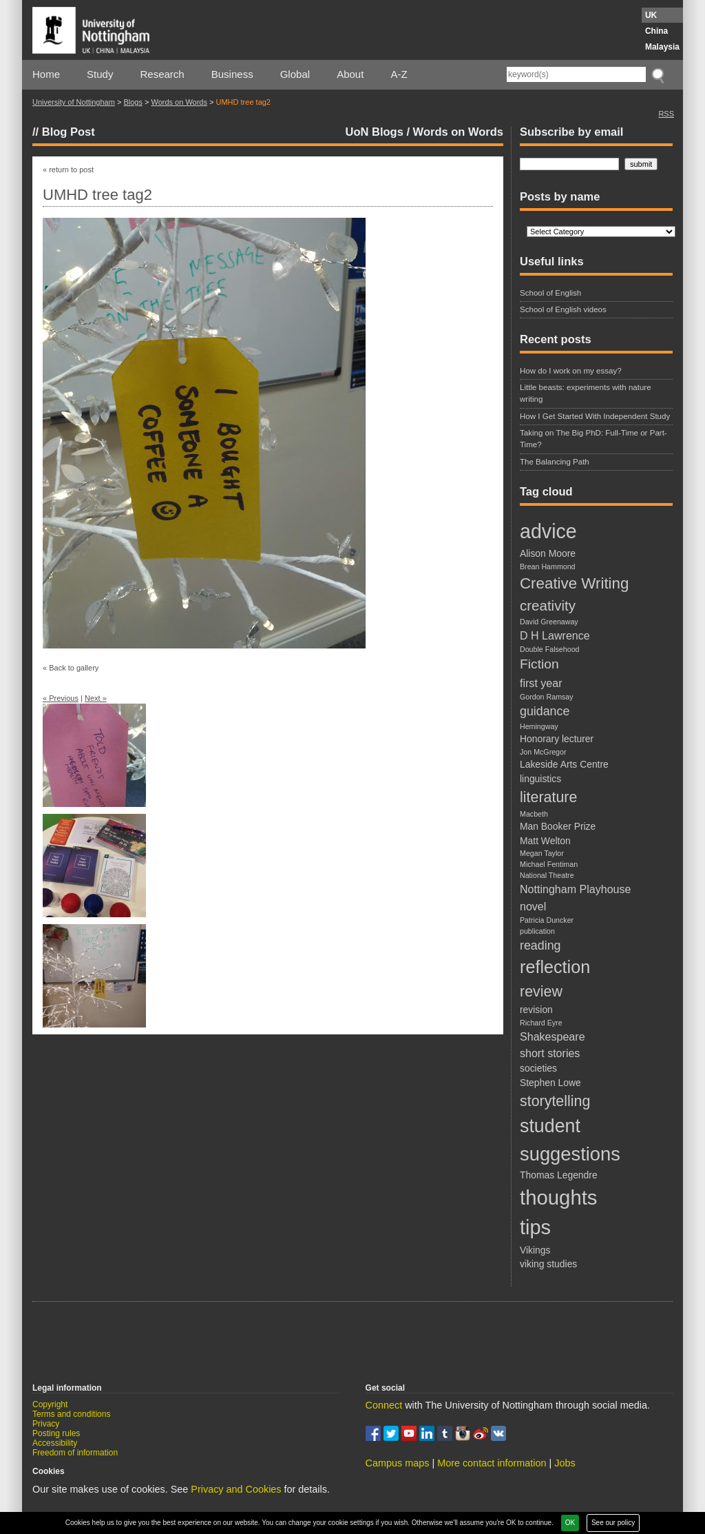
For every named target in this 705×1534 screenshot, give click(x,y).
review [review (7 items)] (541, 991)
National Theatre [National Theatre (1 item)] (547, 875)
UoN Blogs (374, 131)
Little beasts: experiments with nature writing (585, 393)
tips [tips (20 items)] (535, 1227)
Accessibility (54, 1443)
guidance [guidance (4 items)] (544, 711)
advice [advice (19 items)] (548, 531)
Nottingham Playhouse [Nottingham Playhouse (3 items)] (575, 889)
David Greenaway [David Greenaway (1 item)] (549, 621)
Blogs (133, 102)
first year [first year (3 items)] (541, 683)
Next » (96, 698)
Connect (384, 1405)
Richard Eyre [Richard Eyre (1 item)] (541, 1023)
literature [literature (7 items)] (548, 797)
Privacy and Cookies (236, 1489)
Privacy (45, 1424)
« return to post (68, 169)
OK (570, 1522)
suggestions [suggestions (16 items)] (570, 1154)
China (656, 31)
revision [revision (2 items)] (536, 1009)
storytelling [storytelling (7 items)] (555, 1101)
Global (295, 74)
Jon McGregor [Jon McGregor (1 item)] (543, 752)
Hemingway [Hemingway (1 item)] (539, 726)
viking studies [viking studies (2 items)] (548, 1263)
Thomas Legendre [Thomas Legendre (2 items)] (559, 1174)
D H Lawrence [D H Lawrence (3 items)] (555, 635)
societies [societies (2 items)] (538, 1068)
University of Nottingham (73, 102)
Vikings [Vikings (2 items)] (535, 1250)
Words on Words (179, 102)
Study (100, 74)
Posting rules (56, 1433)
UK (651, 15)
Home (46, 74)
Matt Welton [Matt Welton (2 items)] (545, 840)
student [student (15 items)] (550, 1126)
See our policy (613, 1522)
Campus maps (398, 1463)
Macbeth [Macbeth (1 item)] (534, 814)
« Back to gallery (70, 668)
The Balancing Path (554, 462)
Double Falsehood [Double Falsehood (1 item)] (550, 649)
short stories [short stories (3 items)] (550, 1053)
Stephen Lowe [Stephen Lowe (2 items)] (550, 1082)
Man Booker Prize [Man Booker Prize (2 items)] (558, 826)
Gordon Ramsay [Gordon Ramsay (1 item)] (547, 697)
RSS (666, 114)
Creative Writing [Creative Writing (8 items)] (574, 583)
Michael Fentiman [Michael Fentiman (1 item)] (549, 864)
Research (162, 74)
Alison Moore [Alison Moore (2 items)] (548, 553)
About (350, 74)
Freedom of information (75, 1453)
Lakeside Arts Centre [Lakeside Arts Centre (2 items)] (564, 764)
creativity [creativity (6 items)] (548, 605)
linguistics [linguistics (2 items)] (540, 778)
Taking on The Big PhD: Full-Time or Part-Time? (593, 439)
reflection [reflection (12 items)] (555, 966)
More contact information (491, 1463)
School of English (550, 293)
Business (232, 74)
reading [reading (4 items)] (540, 945)
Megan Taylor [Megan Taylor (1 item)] (542, 853)
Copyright (49, 1404)
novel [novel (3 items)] (533, 906)
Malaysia (662, 47)
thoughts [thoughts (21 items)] (559, 1197)
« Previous (60, 698)
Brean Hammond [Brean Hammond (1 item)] (548, 566)
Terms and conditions (71, 1414)
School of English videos (563, 309)
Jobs (564, 1463)
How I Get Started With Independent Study (595, 416)
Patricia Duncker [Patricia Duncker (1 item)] (547, 920)
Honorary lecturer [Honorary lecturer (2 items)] (556, 738)
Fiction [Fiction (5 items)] (539, 664)
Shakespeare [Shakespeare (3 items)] (552, 1036)
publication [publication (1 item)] (537, 931)
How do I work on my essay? (571, 371)
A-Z (398, 74)
